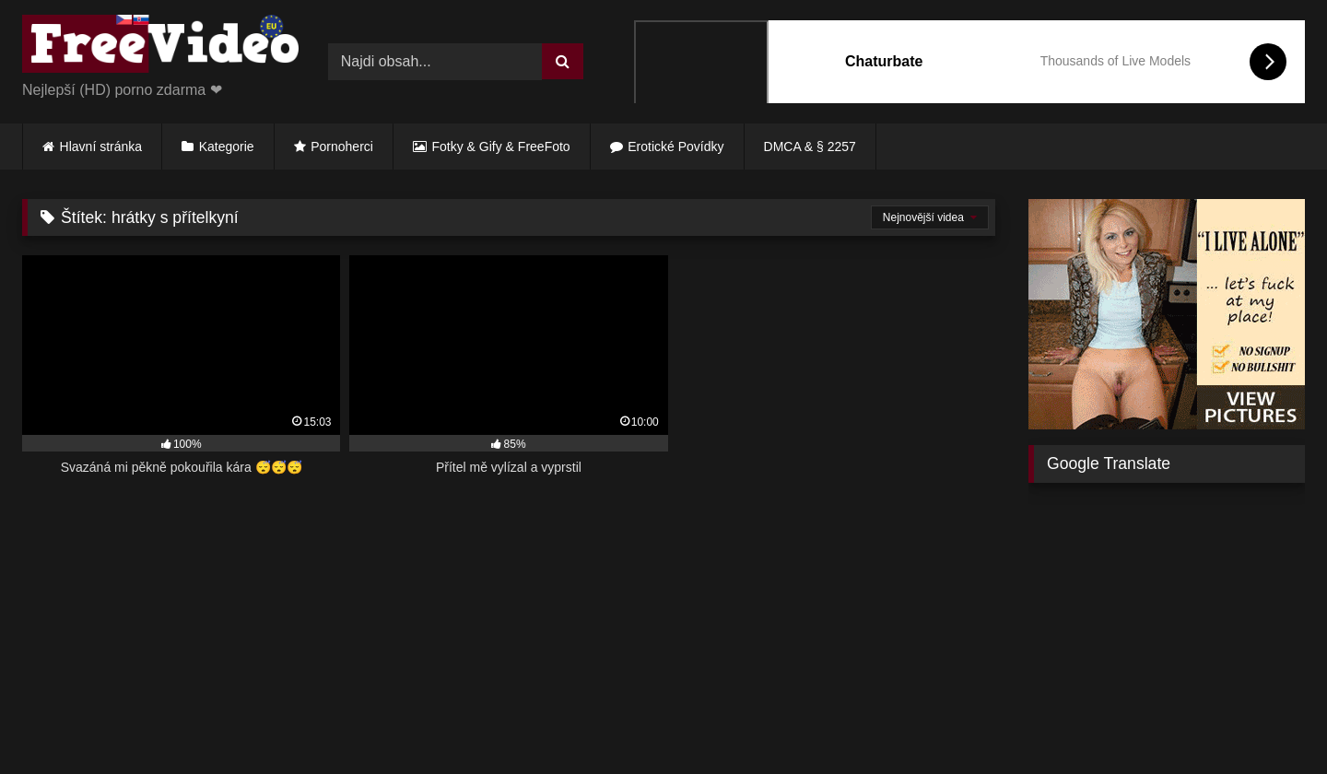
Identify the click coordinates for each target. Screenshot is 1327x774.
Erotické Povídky (675, 146)
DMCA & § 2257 (810, 146)
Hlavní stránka (101, 146)
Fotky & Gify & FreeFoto (501, 146)
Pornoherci (342, 146)
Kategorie (226, 146)
